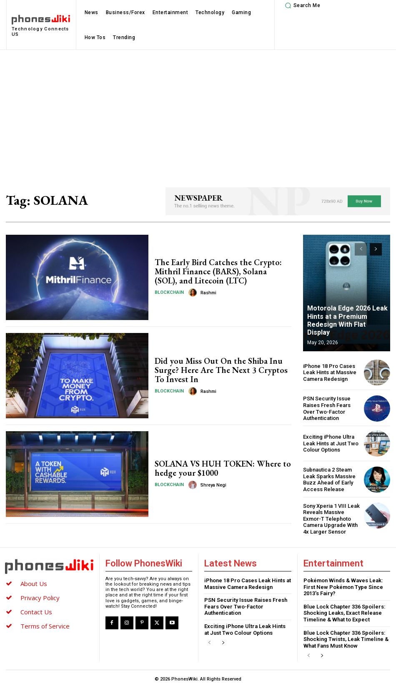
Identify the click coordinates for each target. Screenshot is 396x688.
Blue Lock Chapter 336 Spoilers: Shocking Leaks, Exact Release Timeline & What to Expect (344, 613)
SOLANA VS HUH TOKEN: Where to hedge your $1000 (223, 468)
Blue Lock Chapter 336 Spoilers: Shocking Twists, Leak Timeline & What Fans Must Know (345, 638)
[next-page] (376, 249)
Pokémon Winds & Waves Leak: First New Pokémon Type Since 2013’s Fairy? (343, 586)
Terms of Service (45, 626)
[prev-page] (361, 249)
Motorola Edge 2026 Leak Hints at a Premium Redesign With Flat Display (347, 320)
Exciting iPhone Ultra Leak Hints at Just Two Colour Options (330, 443)
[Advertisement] (198, 112)
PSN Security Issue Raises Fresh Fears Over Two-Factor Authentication (327, 408)
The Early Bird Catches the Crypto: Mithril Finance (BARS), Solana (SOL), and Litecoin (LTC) (218, 271)
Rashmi (208, 293)
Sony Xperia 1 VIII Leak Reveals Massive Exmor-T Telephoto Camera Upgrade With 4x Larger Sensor (331, 519)
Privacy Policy (40, 598)
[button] (301, 5)
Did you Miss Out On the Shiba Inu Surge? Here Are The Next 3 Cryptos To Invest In (221, 370)
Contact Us (36, 612)
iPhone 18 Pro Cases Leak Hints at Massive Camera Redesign (329, 372)
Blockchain (169, 292)
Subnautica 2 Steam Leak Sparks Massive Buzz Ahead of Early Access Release (329, 479)
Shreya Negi (213, 485)
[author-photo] (193, 292)
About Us (33, 583)
